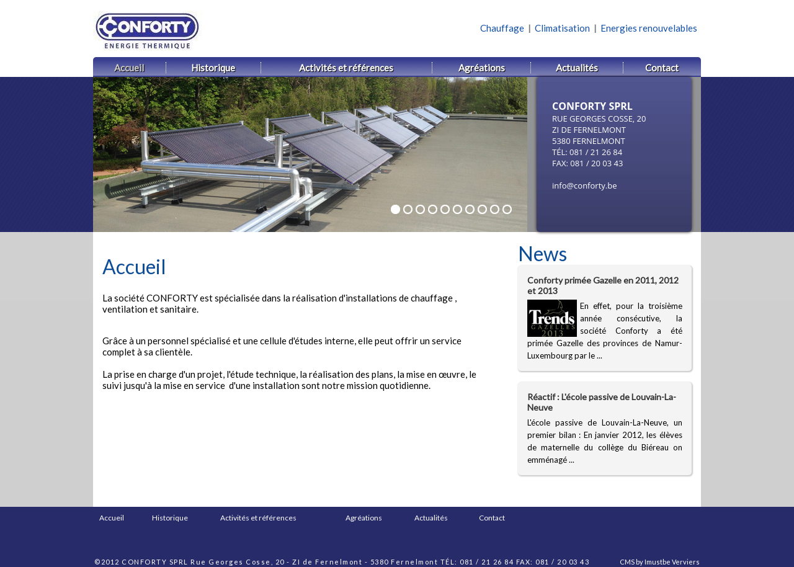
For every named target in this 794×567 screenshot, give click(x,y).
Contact (492, 517)
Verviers (686, 562)
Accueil (111, 517)
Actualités (431, 517)
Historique (170, 517)
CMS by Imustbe (645, 562)
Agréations (364, 517)
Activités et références (258, 517)
